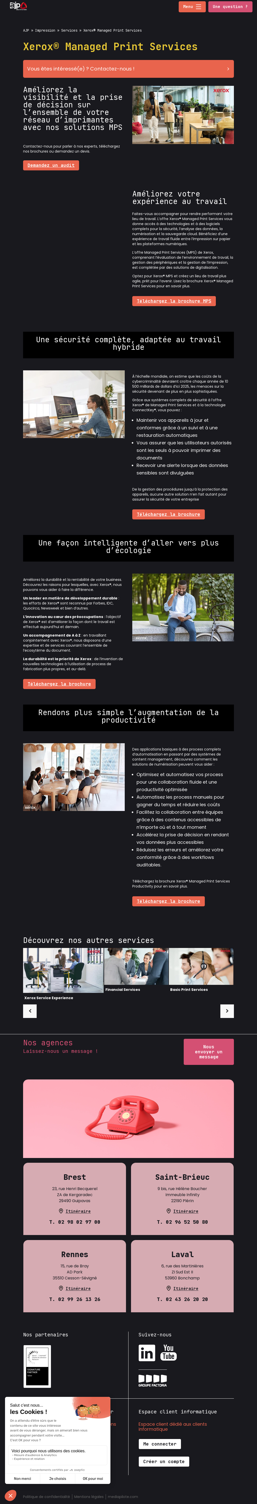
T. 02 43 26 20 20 (182, 1299)
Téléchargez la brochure (168, 514)
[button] (198, 6)
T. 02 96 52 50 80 (182, 1222)
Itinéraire (78, 1211)
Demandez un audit (51, 165)
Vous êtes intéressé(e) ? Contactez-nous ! (130, 68)
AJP (26, 30)
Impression (45, 30)
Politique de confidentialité (46, 1496)
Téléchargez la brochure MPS (174, 301)
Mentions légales (89, 1496)
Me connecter (159, 1444)
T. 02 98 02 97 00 (74, 1222)
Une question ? (230, 6)
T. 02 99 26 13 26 (74, 1299)
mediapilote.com (123, 1496)
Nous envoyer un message (209, 1052)
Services (69, 30)
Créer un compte (164, 1461)
